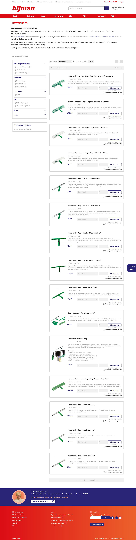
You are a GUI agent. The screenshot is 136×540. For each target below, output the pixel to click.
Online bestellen (18, 515)
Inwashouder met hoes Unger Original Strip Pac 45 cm (87, 153)
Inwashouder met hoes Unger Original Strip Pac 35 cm (87, 127)
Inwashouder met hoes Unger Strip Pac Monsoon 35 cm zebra (90, 76)
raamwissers (94, 37)
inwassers (19, 37)
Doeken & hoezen (24, 67)
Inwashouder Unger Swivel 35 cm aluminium (84, 206)
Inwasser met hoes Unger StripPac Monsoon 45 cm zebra (88, 102)
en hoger (23, 106)
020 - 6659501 (62, 523)
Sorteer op (53, 61)
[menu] (68, 16)
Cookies (14, 538)
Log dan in (118, 91)
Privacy (18, 538)
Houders (21, 70)
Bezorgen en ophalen (20, 517)
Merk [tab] (16, 115)
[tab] (27, 512)
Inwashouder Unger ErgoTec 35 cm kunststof (84, 233)
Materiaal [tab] (17, 77)
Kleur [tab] (16, 110)
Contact (16, 526)
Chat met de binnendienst (40, 501)
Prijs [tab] (15, 100)
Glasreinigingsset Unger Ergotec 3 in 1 (81, 313)
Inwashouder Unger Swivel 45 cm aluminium (84, 178)
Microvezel (21, 86)
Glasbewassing (23, 73)
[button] (95, 92)
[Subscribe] (106, 517)
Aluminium (21, 81)
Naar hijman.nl (97, 524)
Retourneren (17, 520)
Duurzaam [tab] (18, 91)
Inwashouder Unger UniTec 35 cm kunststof (84, 287)
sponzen (103, 37)
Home (14, 56)
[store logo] (23, 9)
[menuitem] (16, 16)
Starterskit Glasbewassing (77, 339)
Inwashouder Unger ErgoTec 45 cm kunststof (84, 260)
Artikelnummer (72, 79)
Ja (18, 95)
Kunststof (21, 84)
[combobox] (88, 8)
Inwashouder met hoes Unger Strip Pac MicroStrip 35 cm (88, 379)
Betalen (15, 523)
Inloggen (121, 2)
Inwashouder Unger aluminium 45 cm (81, 430)
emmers (111, 37)
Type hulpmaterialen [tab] (22, 64)
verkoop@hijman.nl (61, 526)
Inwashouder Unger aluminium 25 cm (81, 456)
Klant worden (114, 88)
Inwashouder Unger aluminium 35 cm (81, 404)
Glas (18, 56)
